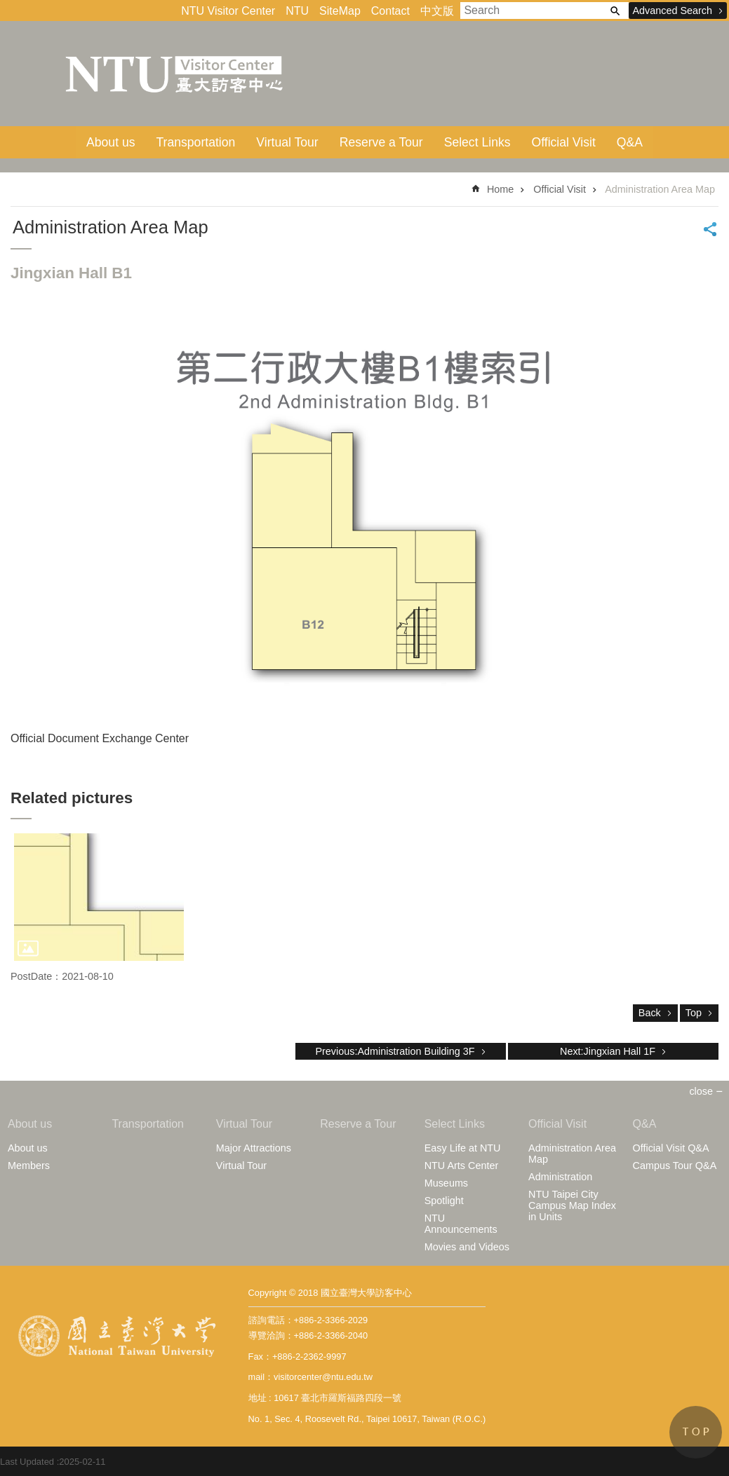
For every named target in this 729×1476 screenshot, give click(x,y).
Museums (446, 1183)
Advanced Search (672, 10)
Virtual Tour (287, 142)
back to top (695, 1432)
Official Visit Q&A (671, 1148)
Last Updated (27, 1461)
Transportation (196, 142)
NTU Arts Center (461, 1165)
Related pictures (72, 798)
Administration (560, 1176)
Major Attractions (253, 1148)
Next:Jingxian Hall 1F (607, 1051)
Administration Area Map (660, 189)
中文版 (437, 11)
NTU (297, 11)
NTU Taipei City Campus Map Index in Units (572, 1205)
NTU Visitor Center (228, 11)
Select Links (477, 142)
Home (500, 189)
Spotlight (444, 1200)
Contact (390, 11)
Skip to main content (7, 7)
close (701, 1091)
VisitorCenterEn (175, 74)
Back (649, 1012)
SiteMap (340, 11)
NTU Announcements (460, 1223)
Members (29, 1165)
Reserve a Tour (381, 142)
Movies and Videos (466, 1246)
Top (693, 1012)
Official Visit (564, 142)
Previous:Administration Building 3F (394, 1051)
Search (615, 10)
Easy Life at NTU (462, 1148)
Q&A (630, 142)
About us (110, 142)
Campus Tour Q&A (675, 1165)
